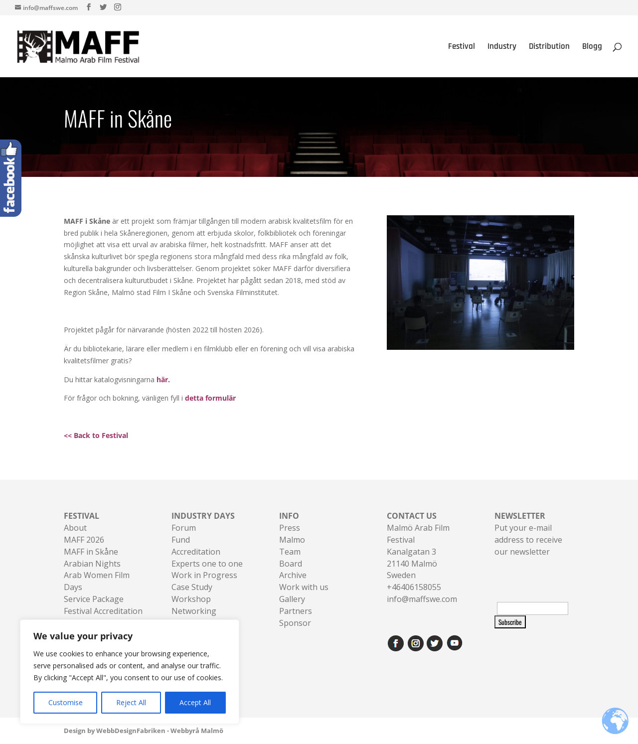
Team (290, 551)
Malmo (292, 539)
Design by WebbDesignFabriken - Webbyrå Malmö (143, 730)
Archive (293, 575)
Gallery (292, 599)
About (75, 527)
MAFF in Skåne (91, 551)
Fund (180, 539)
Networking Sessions (193, 616)
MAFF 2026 (84, 539)
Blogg (592, 47)
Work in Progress (204, 575)
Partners (295, 610)
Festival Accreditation (103, 610)
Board (290, 563)
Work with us (303, 587)
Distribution (549, 47)
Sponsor (295, 622)
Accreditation (195, 551)
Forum (183, 527)
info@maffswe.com (422, 599)
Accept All (195, 702)
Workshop (191, 599)
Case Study (191, 587)
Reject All (131, 702)
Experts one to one (207, 563)
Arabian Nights (92, 563)
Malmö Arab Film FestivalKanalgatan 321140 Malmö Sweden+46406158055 (418, 551)
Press (289, 527)
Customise (65, 702)
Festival (461, 47)
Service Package (94, 599)
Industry (501, 47)
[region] (129, 671)
